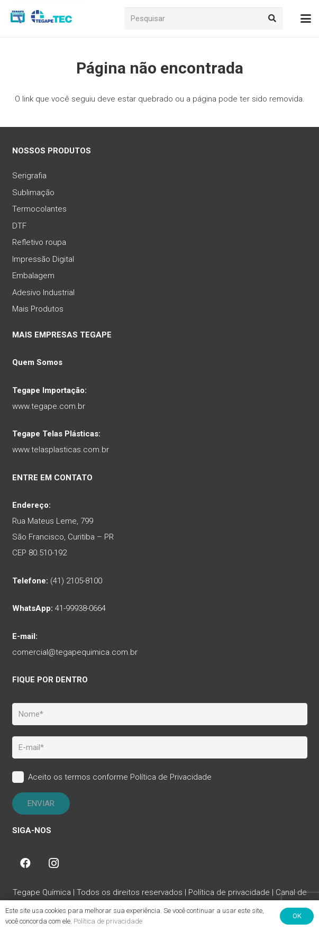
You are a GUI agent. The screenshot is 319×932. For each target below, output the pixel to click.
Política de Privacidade (171, 777)
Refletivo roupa (39, 242)
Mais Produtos (37, 309)
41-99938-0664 (80, 608)
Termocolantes (39, 209)
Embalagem (33, 275)
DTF (19, 226)
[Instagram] (54, 863)
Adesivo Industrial (43, 292)
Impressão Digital (43, 259)
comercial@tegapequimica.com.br (75, 652)
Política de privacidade (229, 892)
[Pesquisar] (204, 18)
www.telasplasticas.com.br (60, 449)
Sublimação (33, 192)
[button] (305, 18)
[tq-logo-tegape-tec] (41, 18)
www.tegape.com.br (48, 406)
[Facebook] (25, 863)
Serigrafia (29, 175)
